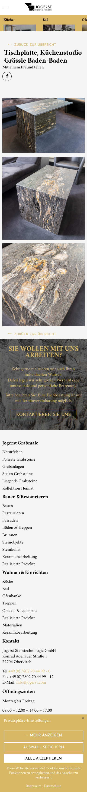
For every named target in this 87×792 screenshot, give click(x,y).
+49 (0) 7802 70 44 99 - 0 (29, 671)
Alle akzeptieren (43, 758)
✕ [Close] (83, 718)
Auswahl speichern (43, 747)
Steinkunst (11, 550)
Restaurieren (13, 513)
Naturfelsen (12, 452)
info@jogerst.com (31, 683)
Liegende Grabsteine (19, 481)
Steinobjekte (12, 542)
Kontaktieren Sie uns (43, 415)
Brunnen (9, 535)
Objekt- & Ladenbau (19, 611)
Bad (5, 589)
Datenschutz (52, 786)
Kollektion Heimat (18, 488)
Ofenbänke (11, 596)
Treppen (9, 603)
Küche (7, 582)
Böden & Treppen (17, 528)
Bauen (7, 506)
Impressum (33, 786)
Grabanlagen (13, 467)
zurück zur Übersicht (35, 45)
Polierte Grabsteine (18, 460)
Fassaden (10, 520)
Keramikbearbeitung (19, 557)
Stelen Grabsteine (17, 474)
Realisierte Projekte (18, 564)
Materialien (12, 625)
